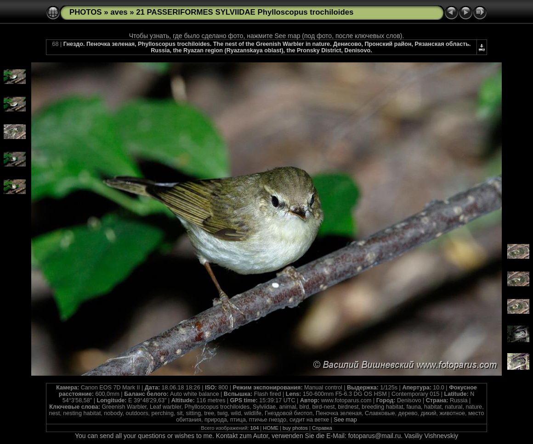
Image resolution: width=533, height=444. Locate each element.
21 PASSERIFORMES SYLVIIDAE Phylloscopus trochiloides (244, 12)
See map (345, 419)
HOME (270, 428)
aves (118, 12)
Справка (322, 428)
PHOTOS (85, 12)
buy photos (295, 428)
